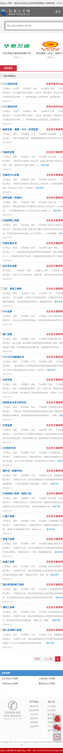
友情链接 (34, 722)
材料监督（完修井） (13, 197)
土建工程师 (8, 516)
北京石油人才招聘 (10, 678)
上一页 (48, 659)
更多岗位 (51, 714)
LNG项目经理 (10, 106)
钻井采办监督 (10, 266)
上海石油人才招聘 (47, 678)
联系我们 (34, 718)
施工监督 (7, 334)
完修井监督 (8, 152)
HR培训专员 (9, 448)
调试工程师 (8, 607)
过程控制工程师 (11, 220)
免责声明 (34, 726)
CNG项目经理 (10, 84)
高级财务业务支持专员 (14, 402)
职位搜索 (51, 710)
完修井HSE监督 (11, 175)
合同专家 (7, 380)
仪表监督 (7, 425)
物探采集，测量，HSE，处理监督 (20, 129)
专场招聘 (51, 722)
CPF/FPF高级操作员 (13, 357)
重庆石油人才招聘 (47, 683)
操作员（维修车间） (13, 471)
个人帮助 (51, 726)
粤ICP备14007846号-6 (32, 745)
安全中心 (51, 730)
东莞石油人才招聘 (10, 683)
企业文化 (34, 714)
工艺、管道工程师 (12, 288)
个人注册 (51, 706)
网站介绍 (34, 706)
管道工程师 (8, 539)
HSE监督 (7, 311)
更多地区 (51, 718)
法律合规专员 (10, 243)
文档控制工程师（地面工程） (18, 493)
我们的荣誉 (34, 710)
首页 (37, 659)
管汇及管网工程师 (12, 630)
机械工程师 (8, 562)
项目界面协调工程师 (13, 584)
